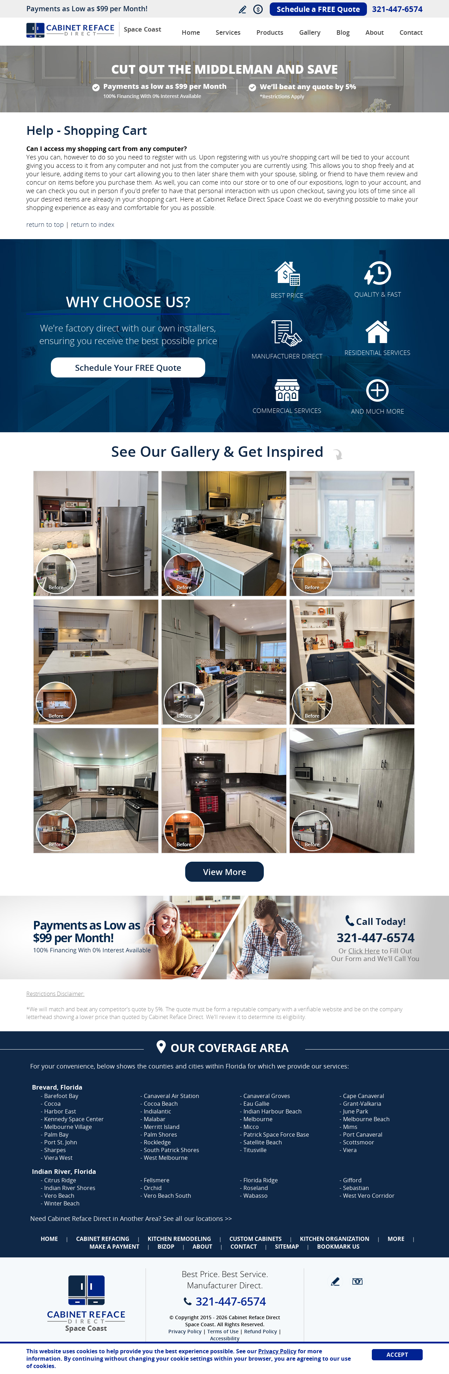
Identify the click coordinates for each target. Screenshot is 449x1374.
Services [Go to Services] (228, 32)
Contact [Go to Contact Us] (411, 32)
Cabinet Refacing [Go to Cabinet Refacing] (102, 1239)
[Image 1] (96, 533)
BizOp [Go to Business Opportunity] (166, 1246)
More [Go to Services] (396, 1239)
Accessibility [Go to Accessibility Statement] (225, 1338)
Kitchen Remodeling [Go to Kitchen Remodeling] (179, 1239)
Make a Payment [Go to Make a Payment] (114, 1246)
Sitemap (287, 1246)
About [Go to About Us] (375, 32)
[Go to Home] (70, 35)
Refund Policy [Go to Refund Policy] (260, 1331)
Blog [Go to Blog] (343, 32)
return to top (45, 224)
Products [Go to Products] (269, 32)
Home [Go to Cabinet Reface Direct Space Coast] (191, 32)
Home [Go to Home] (49, 1239)
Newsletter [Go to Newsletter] (357, 1281)
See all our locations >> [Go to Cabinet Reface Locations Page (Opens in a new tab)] (197, 1218)
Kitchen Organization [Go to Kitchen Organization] (334, 1239)
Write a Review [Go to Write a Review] (242, 9)
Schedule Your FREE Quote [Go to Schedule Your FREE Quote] (128, 367)
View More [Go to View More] (224, 871)
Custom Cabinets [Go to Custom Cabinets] (255, 1239)
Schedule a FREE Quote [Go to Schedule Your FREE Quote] (318, 9)
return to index (92, 224)
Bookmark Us (338, 1246)
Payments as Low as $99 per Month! (87, 8)
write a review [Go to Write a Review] (335, 1281)
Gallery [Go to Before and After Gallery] (310, 32)
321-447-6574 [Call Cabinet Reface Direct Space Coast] (397, 9)
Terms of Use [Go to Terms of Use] (223, 1331)
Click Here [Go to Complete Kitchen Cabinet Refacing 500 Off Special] (364, 950)
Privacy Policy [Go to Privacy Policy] (185, 1331)
